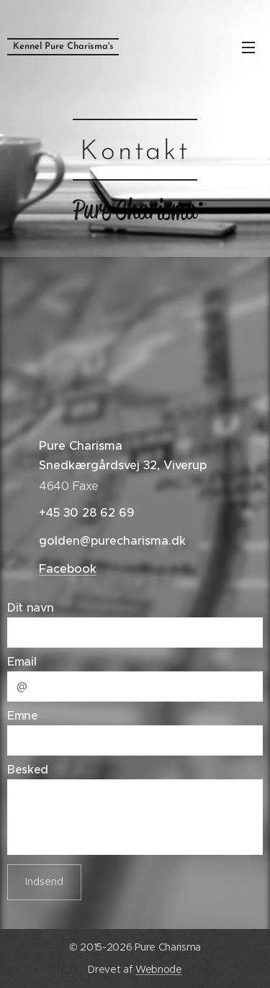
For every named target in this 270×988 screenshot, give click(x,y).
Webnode (158, 969)
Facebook (67, 569)
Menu (248, 47)
